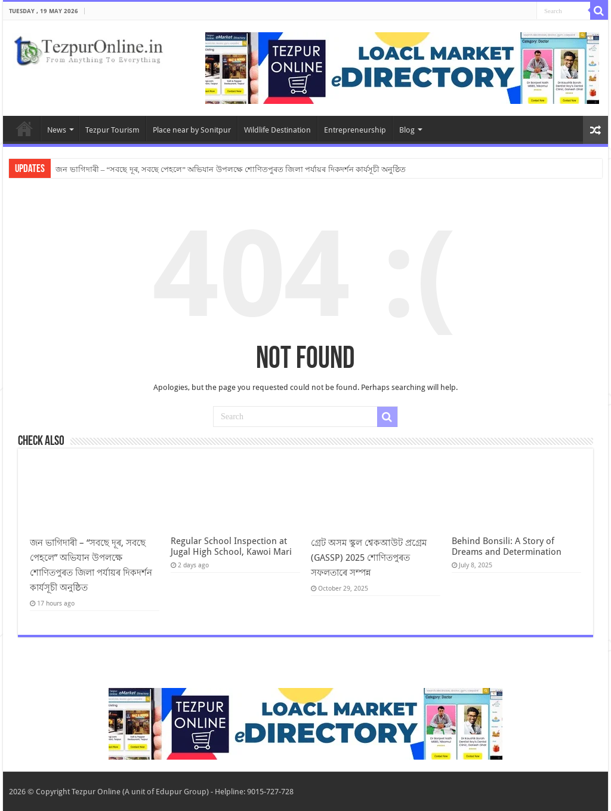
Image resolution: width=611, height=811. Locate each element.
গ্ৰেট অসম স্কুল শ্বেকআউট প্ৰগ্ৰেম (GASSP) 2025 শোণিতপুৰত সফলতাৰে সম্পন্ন (369, 557)
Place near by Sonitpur (192, 129)
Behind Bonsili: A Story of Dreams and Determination (506, 546)
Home (24, 128)
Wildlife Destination (277, 129)
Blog (407, 129)
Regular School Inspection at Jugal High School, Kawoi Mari (231, 546)
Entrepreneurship (355, 129)
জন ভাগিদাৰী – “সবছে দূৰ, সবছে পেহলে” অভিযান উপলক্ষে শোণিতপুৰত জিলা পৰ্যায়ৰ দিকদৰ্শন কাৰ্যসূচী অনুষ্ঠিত (230, 169)
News (56, 129)
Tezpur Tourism (112, 129)
